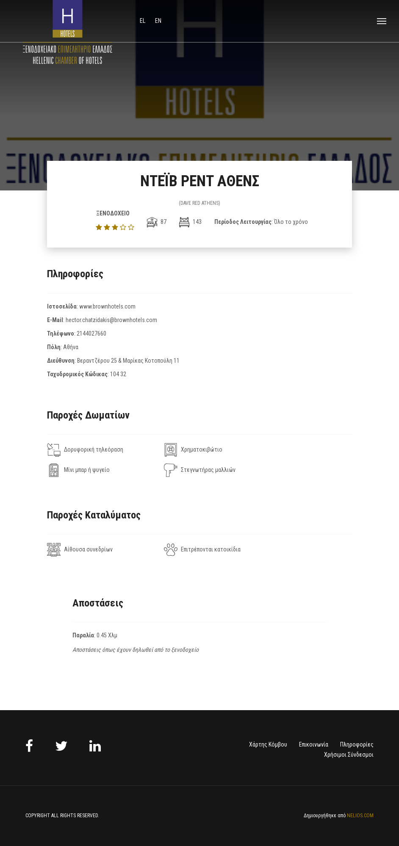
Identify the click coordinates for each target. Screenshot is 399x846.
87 (156, 221)
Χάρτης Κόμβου (268, 744)
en (158, 20)
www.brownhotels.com (107, 306)
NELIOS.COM (360, 815)
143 (190, 221)
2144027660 (91, 333)
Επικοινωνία (313, 744)
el (143, 20)
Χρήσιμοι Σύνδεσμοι (349, 754)
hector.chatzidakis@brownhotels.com (111, 320)
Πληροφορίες (357, 744)
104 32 (118, 374)
